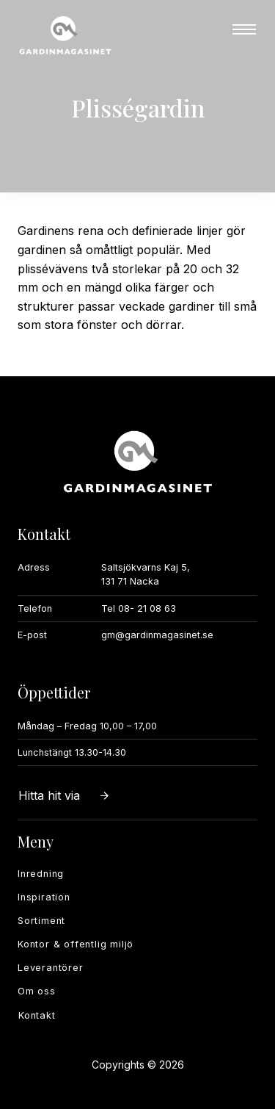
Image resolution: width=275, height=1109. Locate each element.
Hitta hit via (64, 795)
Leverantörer (51, 967)
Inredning (41, 873)
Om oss (37, 991)
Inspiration (44, 897)
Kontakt (37, 1015)
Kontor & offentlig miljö (75, 944)
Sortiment (41, 920)
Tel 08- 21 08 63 (138, 608)
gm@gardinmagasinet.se (157, 634)
